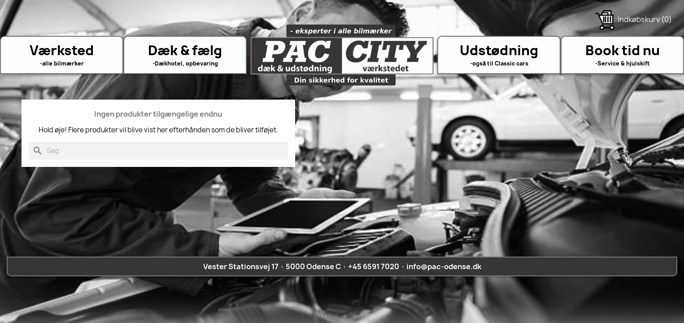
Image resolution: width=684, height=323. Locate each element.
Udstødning (499, 50)
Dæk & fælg (185, 50)
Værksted (62, 50)
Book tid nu (622, 50)
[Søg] (158, 151)
